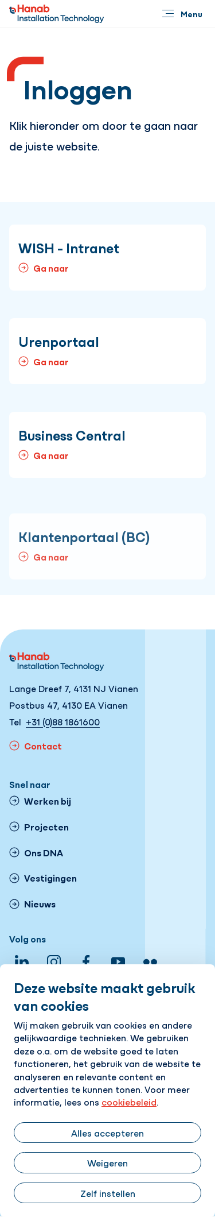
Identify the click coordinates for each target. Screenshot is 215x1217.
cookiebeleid (129, 1101)
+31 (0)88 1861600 (63, 721)
